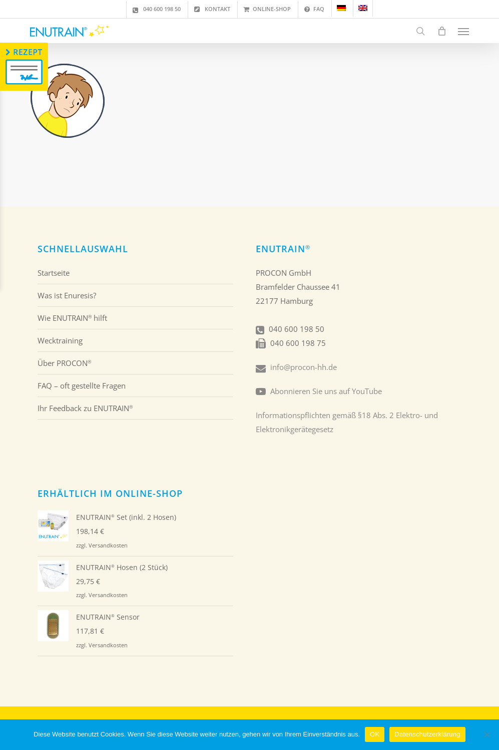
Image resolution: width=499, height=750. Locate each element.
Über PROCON (64, 363)
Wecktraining (60, 340)
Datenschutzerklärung (427, 734)
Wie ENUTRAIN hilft (72, 318)
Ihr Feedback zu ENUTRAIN (85, 408)
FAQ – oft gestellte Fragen (82, 386)
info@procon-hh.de (303, 367)
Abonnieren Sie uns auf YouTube (326, 391)
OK (374, 734)
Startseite (54, 273)
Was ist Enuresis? (67, 295)
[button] (463, 31)
